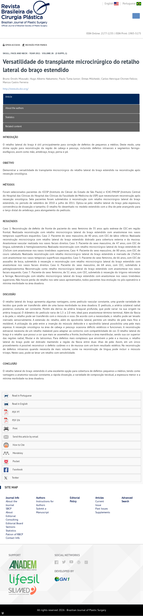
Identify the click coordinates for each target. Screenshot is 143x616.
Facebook (13, 469)
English (112, 3)
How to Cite (14, 444)
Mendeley (13, 453)
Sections (10, 527)
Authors (40, 497)
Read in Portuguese (17, 395)
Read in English (15, 403)
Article (8, 96)
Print (10, 428)
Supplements (102, 512)
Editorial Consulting (12, 517)
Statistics (9, 117)
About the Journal (11, 503)
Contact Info (13, 538)
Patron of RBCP (14, 534)
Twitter (11, 477)
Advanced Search (127, 499)
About (9, 512)
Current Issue (99, 503)
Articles (99, 497)
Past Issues (101, 508)
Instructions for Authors (45, 503)
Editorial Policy (75, 499)
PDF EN (11, 420)
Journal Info (12, 497)
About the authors (14, 107)
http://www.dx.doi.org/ (15, 88)
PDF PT (11, 411)
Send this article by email (20, 436)
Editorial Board (14, 523)
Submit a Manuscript (42, 510)
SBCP (9, 508)
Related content (13, 126)
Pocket (11, 461)
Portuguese (132, 3)
